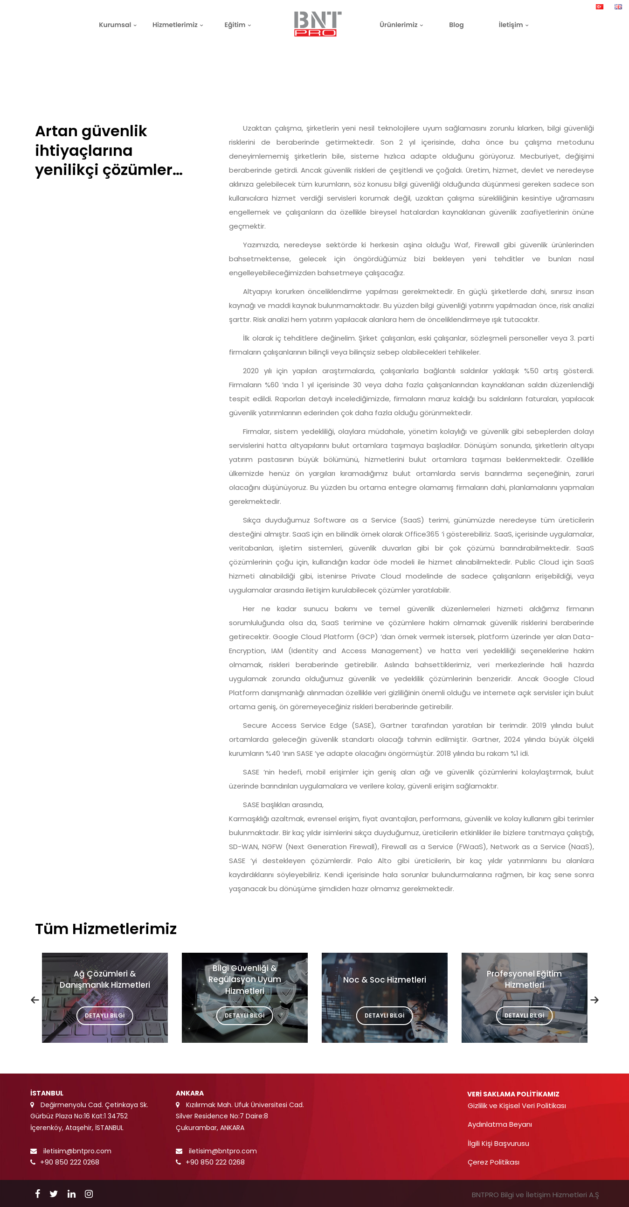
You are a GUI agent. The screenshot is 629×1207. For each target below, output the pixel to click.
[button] (35, 1000)
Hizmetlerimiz (175, 24)
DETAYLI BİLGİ (109, 1015)
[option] (105, 1000)
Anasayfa (519, 52)
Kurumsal (115, 24)
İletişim (511, 24)
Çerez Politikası (493, 1162)
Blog (456, 24)
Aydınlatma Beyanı (500, 1124)
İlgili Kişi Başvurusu (498, 1143)
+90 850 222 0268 (69, 1162)
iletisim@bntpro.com (76, 1151)
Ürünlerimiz (398, 24)
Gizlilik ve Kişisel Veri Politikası (517, 1105)
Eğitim (235, 24)
